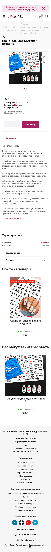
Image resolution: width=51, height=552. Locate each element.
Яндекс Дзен (21, 522)
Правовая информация (26, 438)
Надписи (18, 105)
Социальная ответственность (25, 452)
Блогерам (25, 479)
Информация (25, 458)
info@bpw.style (27, 540)
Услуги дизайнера (26, 503)
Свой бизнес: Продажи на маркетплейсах (25, 493)
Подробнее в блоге (11, 218)
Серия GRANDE (21, 102)
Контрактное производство (26, 489)
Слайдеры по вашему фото (25, 448)
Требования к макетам (25, 507)
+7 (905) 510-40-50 (27, 535)
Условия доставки (25, 462)
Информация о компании (25, 441)
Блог (26, 445)
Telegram (35, 522)
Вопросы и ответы (25, 510)
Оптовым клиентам (25, 483)
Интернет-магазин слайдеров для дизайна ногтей (26, 432)
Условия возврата (25, 466)
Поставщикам (25, 476)
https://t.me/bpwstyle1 (27, 10)
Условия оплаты (25, 469)
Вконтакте (14, 522)
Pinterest (28, 522)
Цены (25, 497)
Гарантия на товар (25, 472)
